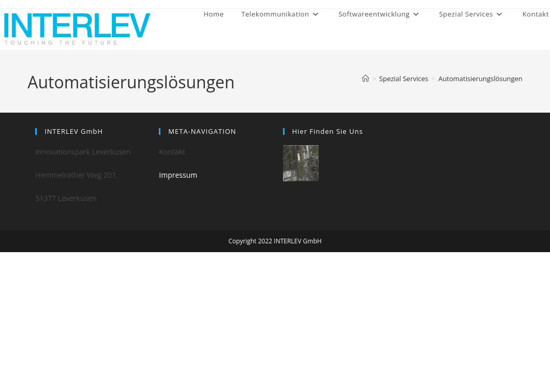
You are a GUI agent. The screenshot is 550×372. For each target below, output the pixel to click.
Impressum (178, 175)
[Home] (365, 78)
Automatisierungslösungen (480, 78)
